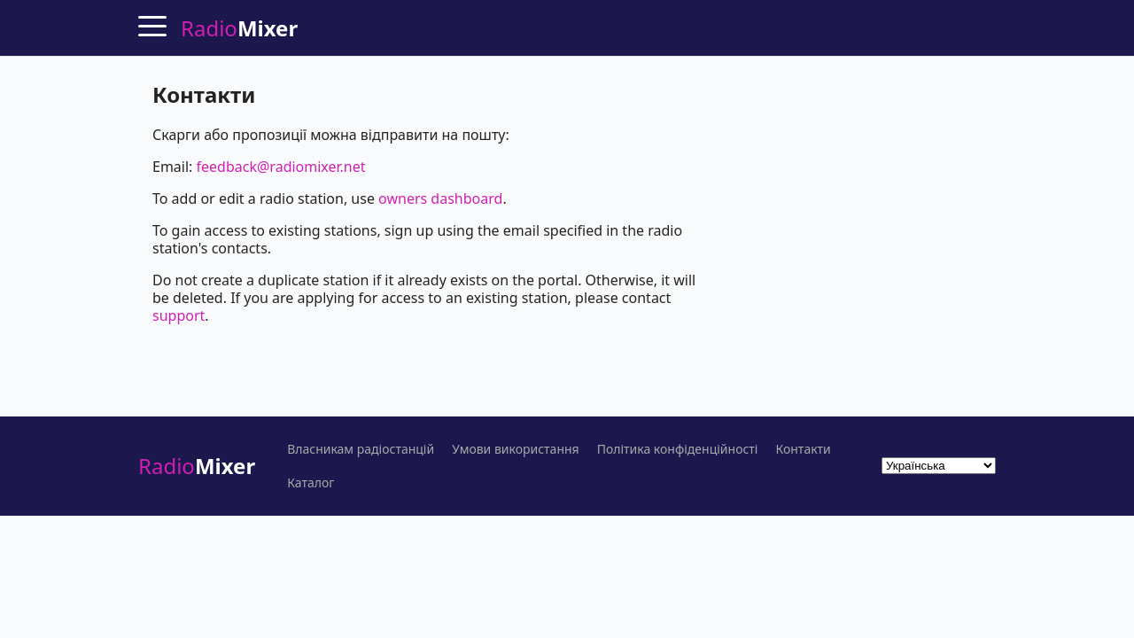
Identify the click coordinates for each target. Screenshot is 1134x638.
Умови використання (515, 449)
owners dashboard (440, 198)
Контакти (802, 449)
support (178, 315)
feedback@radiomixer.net (281, 166)
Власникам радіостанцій (360, 449)
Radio (196, 465)
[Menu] (152, 26)
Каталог (310, 483)
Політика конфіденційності (677, 449)
